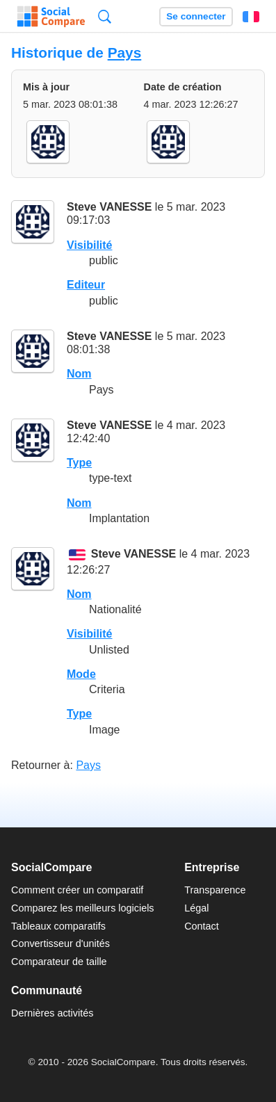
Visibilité (90, 245)
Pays (125, 52)
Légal (196, 908)
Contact (201, 926)
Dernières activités (52, 1013)
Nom (79, 374)
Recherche (104, 16)
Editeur (86, 285)
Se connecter (195, 16)
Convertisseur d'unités (60, 943)
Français (251, 16)
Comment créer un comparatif (77, 890)
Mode (81, 674)
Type (79, 463)
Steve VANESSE (109, 207)
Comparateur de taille (59, 961)
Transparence (214, 890)
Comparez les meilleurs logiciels (82, 908)
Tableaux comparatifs (58, 926)
